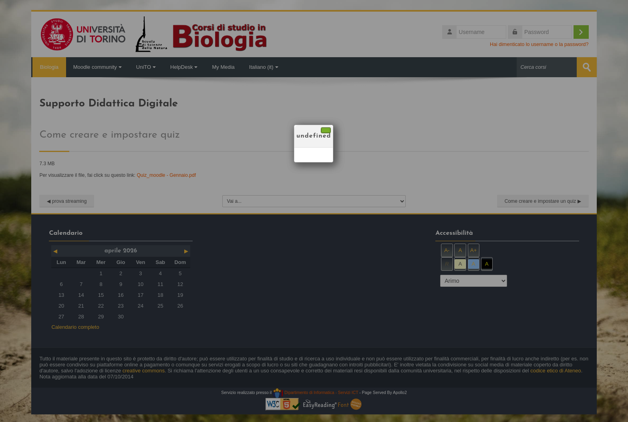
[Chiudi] (326, 130)
